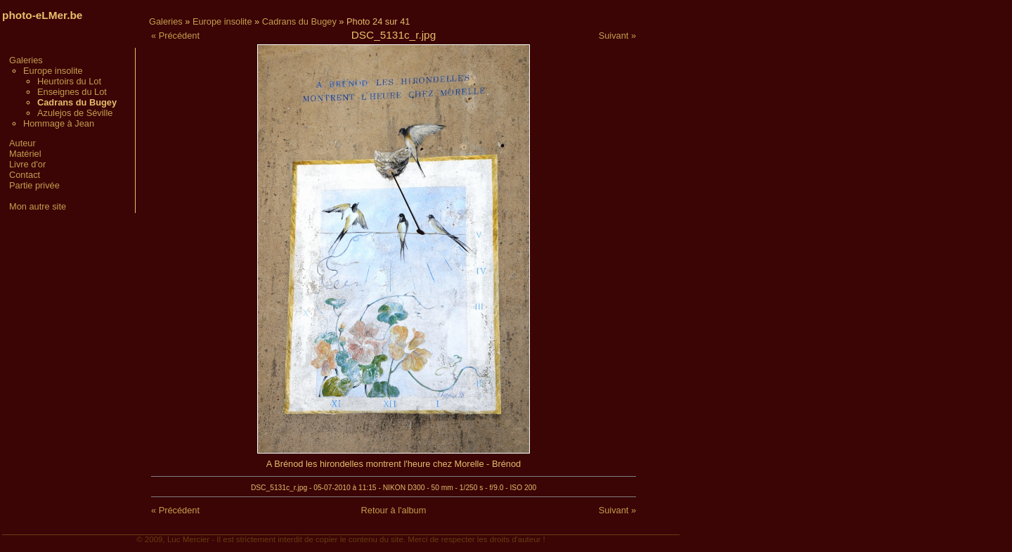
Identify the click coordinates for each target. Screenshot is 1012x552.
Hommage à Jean (58, 123)
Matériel (25, 153)
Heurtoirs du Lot (69, 81)
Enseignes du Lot (72, 91)
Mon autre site (37, 206)
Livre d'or (27, 164)
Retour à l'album (394, 510)
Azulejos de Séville (74, 113)
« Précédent (175, 35)
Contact (24, 174)
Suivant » (617, 35)
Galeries (26, 60)
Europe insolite (53, 70)
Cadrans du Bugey (299, 21)
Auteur (22, 143)
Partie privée (34, 185)
